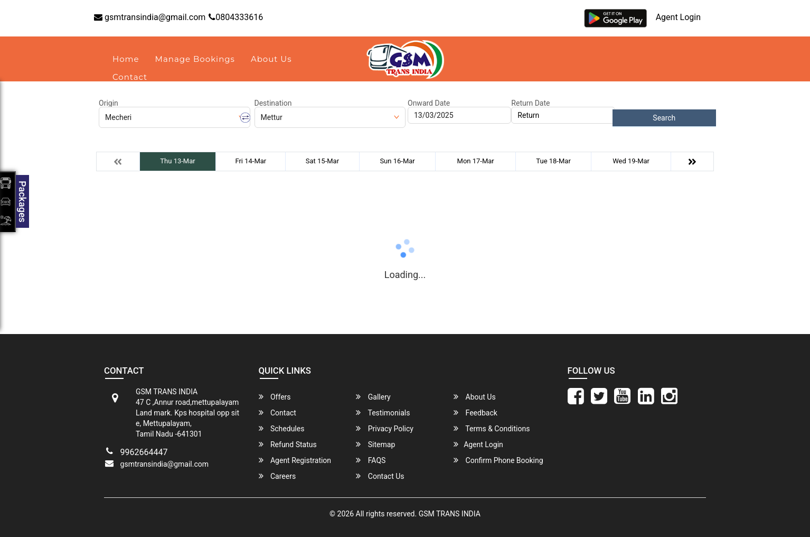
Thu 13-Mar (177, 161)
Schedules (282, 428)
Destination (273, 103)
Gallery (373, 396)
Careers (277, 475)
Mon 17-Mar (475, 161)
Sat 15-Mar (322, 161)
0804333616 (236, 17)
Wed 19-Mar (631, 161)
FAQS (370, 460)
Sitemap (375, 444)
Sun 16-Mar (397, 161)
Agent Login (678, 17)
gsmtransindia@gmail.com (149, 17)
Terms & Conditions (492, 428)
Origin (108, 103)
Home (125, 59)
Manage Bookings (195, 59)
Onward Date (429, 103)
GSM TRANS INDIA (450, 514)
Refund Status (288, 444)
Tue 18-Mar (553, 161)
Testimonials (383, 412)
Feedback (475, 412)
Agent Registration (295, 460)
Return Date (530, 103)
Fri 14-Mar (250, 161)
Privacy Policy (384, 428)
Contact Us (380, 475)
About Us (271, 59)
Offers (275, 396)
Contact (129, 77)
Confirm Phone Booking (498, 460)
